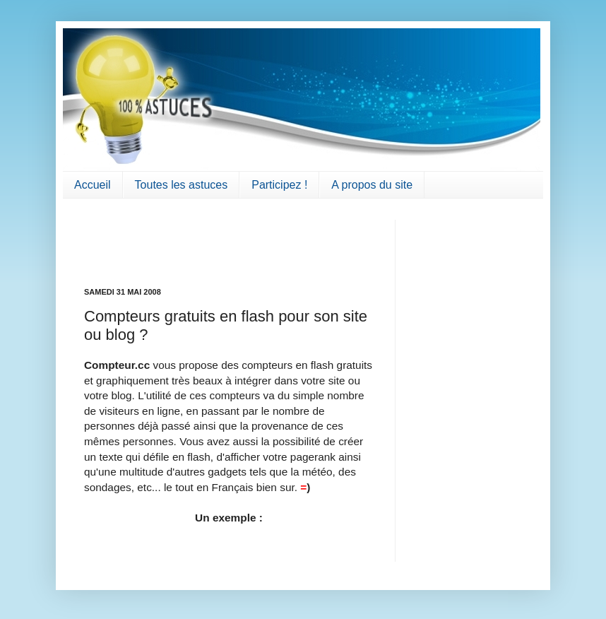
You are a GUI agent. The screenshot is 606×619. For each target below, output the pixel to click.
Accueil (92, 185)
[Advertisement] (166, 241)
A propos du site (371, 185)
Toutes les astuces (181, 185)
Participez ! (279, 185)
